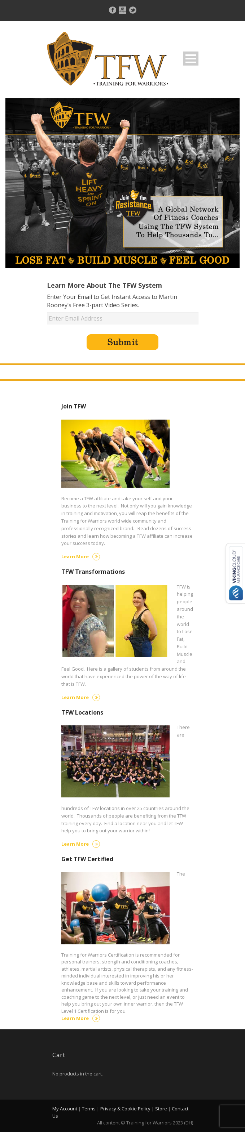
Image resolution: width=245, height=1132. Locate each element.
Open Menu (190, 59)
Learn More (80, 556)
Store (161, 1108)
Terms (89, 1108)
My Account (64, 1108)
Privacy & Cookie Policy (125, 1108)
